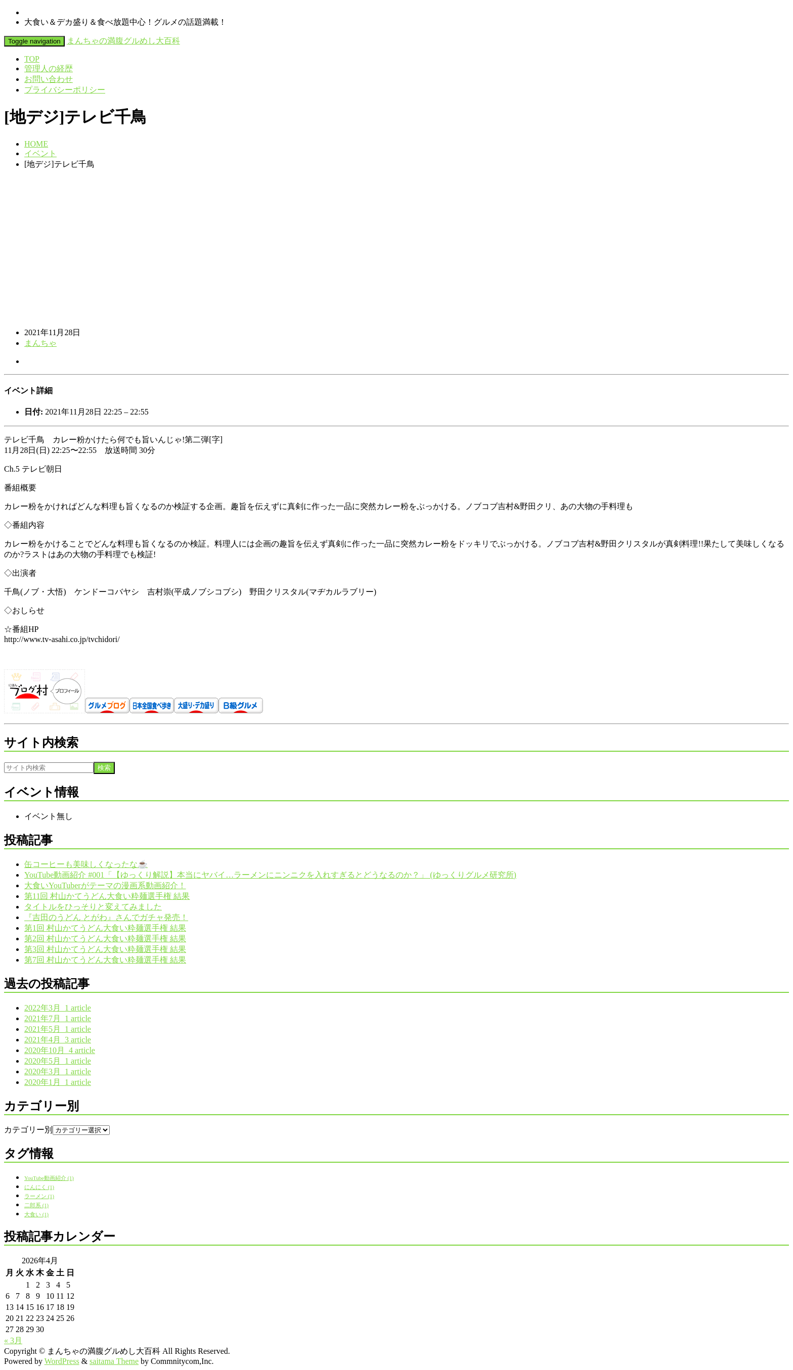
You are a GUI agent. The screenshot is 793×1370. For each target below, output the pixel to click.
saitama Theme (114, 1361)
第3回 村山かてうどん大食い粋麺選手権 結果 (105, 949)
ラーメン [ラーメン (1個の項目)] (39, 1196)
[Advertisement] (396, 248)
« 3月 (13, 1340)
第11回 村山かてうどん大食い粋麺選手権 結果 (107, 896)
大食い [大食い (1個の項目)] (36, 1214)
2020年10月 (59, 1050)
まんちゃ (40, 343)
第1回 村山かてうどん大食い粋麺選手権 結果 (105, 928)
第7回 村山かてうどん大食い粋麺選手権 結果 (105, 959)
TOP (31, 59)
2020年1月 (57, 1082)
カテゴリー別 (28, 1129)
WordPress (62, 1361)
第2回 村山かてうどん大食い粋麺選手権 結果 (105, 938)
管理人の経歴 (48, 68)
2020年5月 (57, 1061)
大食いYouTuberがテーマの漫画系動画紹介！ (105, 885)
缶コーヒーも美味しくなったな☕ (86, 864)
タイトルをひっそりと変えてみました (93, 906)
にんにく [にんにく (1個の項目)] (39, 1187)
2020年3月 (57, 1071)
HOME (36, 144)
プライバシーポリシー (64, 89)
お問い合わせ (48, 79)
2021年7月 (57, 1018)
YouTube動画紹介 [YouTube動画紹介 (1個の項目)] (49, 1178)
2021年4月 (57, 1039)
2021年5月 (57, 1029)
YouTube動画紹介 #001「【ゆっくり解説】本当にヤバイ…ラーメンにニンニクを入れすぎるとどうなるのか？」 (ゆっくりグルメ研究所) (270, 875)
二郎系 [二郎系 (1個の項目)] (36, 1205)
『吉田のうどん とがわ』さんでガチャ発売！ (106, 917)
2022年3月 (57, 1007)
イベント (40, 153)
